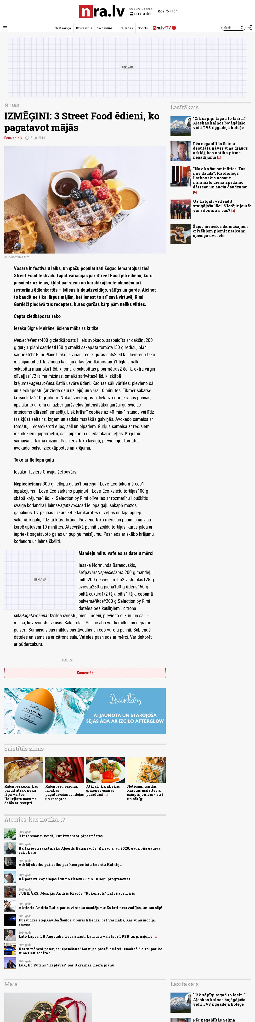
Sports (143, 28)
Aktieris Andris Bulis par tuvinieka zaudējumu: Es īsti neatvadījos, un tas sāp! (90, 907)
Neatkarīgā (62, 28)
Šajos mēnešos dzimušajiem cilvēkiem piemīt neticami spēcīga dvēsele (220, 231)
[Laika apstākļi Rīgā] (167, 11)
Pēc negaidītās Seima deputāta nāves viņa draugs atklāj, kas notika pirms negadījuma (220, 150)
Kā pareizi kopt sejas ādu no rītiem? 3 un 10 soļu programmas (74, 879)
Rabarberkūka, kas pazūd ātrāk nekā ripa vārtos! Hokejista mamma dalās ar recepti (21, 794)
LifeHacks (125, 28)
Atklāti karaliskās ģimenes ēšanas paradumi (103, 790)
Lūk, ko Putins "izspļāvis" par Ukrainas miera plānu (66, 965)
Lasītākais (184, 107)
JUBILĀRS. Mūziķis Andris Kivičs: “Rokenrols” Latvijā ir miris (77, 893)
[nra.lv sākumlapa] (102, 11)
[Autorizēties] (250, 28)
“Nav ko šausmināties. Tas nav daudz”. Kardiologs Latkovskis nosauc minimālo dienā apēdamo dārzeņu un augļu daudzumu (220, 178)
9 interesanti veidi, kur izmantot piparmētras (61, 836)
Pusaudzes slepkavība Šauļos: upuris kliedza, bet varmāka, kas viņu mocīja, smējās (87, 922)
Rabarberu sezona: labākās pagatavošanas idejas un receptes (64, 792)
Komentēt (85, 673)
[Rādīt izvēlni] (5, 28)
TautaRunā (105, 28)
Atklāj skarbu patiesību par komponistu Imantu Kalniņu (70, 864)
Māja (15, 105)
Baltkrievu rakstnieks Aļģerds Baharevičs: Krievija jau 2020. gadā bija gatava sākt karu (89, 850)
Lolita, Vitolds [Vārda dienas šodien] (140, 13)
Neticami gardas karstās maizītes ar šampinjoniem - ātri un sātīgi (145, 792)
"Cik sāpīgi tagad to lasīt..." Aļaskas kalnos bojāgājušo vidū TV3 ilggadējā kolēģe (219, 123)
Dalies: (67, 660)
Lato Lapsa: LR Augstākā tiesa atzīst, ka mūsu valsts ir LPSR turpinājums (86, 936)
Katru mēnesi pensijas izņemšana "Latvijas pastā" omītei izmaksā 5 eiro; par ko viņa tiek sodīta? (90, 951)
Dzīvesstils (84, 28)
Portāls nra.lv (13, 138)
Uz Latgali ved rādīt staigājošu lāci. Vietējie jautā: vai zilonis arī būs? (222, 206)
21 (156, 936)
